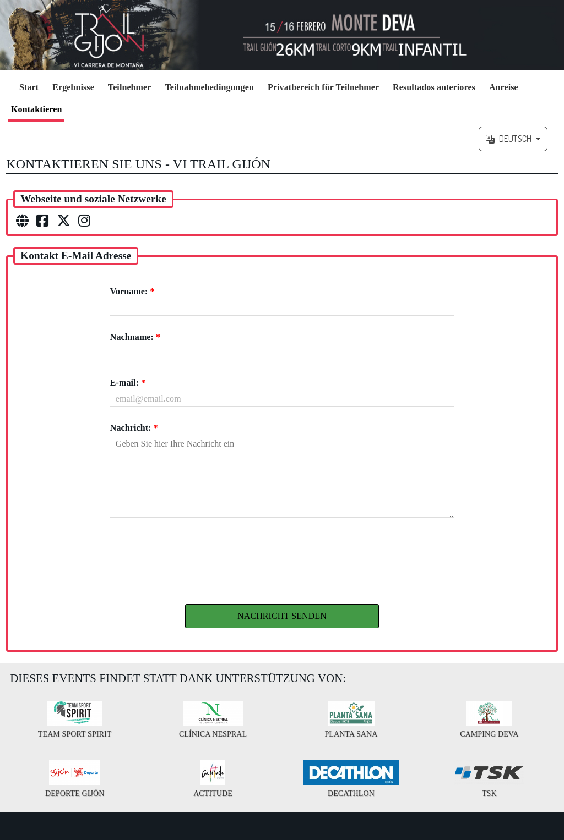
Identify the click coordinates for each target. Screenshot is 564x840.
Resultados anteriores (434, 87)
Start (29, 87)
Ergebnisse (73, 87)
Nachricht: (134, 427)
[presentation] (282, 557)
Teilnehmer (129, 87)
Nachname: (135, 337)
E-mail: (127, 382)
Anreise (503, 87)
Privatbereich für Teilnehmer (323, 87)
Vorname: (132, 291)
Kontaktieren (36, 109)
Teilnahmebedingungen (209, 87)
